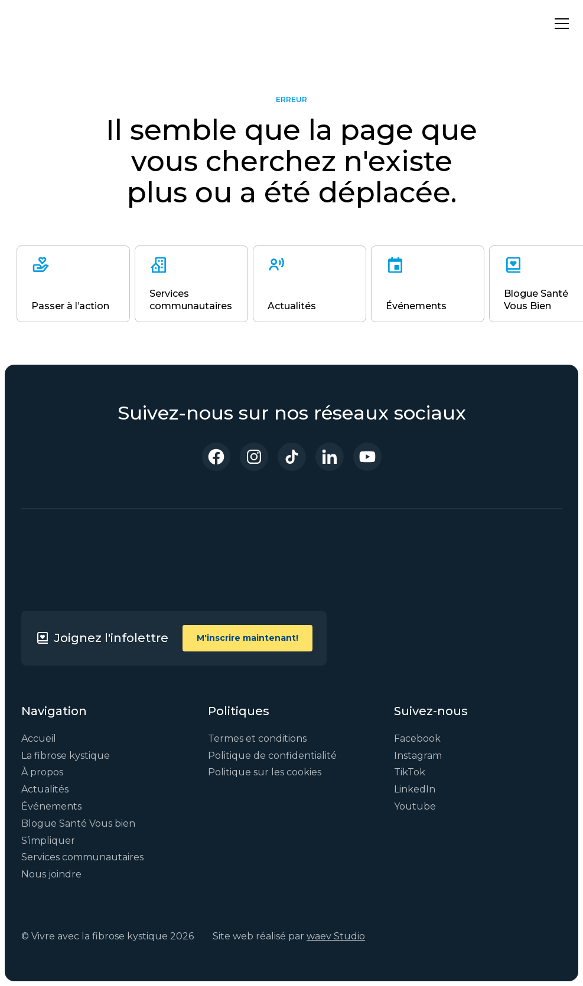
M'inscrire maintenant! (247, 638)
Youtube (415, 806)
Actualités (45, 789)
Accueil (38, 738)
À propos (42, 772)
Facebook (417, 738)
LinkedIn (414, 789)
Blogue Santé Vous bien (78, 823)
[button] (559, 23)
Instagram (418, 755)
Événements (51, 806)
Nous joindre (51, 874)
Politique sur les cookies (264, 772)
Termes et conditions (257, 738)
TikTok (409, 772)
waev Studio (336, 936)
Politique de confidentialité (272, 755)
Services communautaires (82, 857)
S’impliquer (48, 840)
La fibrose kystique (65, 755)
